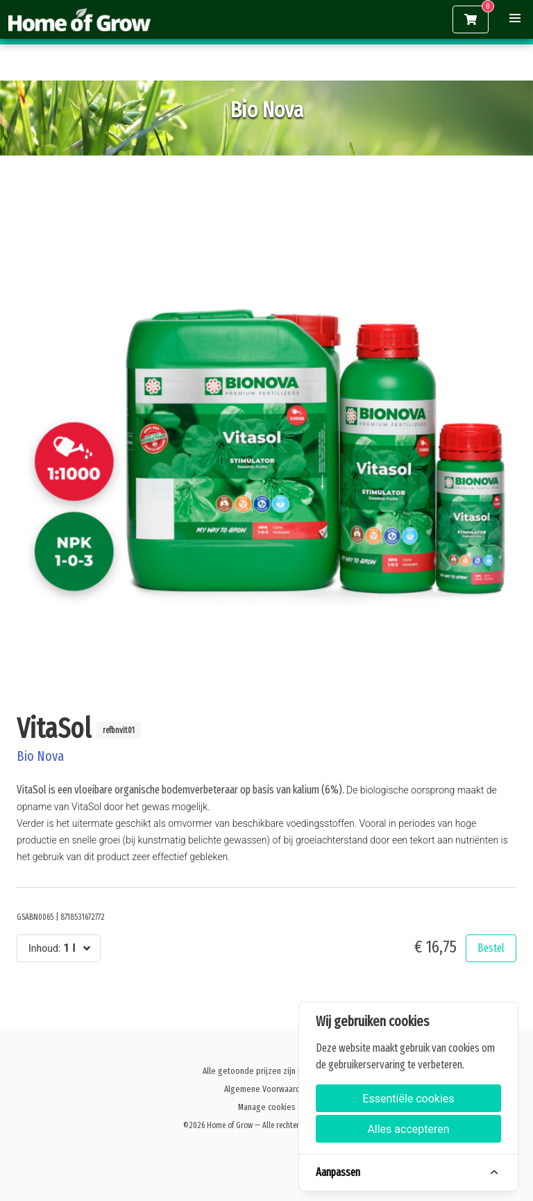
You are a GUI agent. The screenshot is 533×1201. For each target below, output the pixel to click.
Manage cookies (267, 1107)
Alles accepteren (408, 1129)
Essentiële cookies (408, 1098)
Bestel (491, 948)
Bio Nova (40, 756)
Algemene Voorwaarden (267, 1089)
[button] (515, 18)
